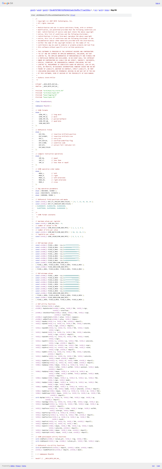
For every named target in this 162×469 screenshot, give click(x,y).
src (95, 10)
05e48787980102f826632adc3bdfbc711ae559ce (70, 10)
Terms (24, 466)
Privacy (18, 466)
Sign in (158, 3)
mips (107, 10)
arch (101, 10)
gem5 (32, 10)
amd (39, 10)
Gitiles (12, 466)
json (158, 466)
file (72, 15)
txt (153, 466)
